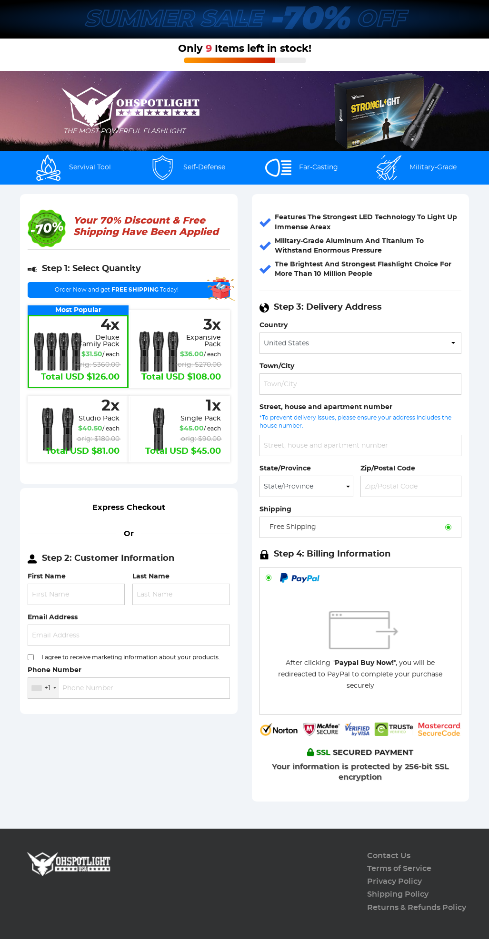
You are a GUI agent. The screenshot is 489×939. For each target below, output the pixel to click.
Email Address (53, 617)
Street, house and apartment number (325, 407)
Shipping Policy (398, 894)
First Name (47, 576)
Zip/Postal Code (387, 468)
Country (273, 325)
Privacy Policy (394, 881)
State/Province (285, 468)
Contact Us (388, 856)
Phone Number (54, 670)
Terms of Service (399, 868)
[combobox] (43, 688)
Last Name (151, 576)
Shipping (275, 509)
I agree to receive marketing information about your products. (130, 657)
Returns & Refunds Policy (416, 907)
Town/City (276, 366)
